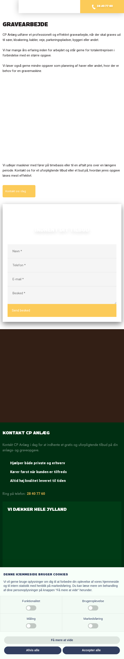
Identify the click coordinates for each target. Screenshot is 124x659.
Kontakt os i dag (15, 191)
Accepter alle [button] (91, 650)
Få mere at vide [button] (62, 640)
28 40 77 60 (36, 494)
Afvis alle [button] (32, 650)
